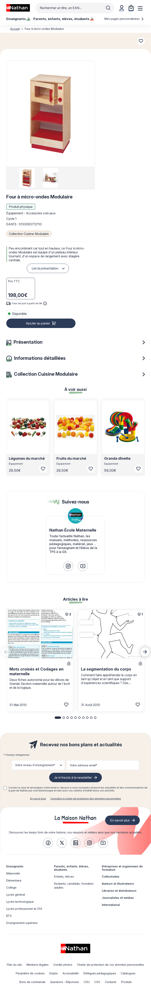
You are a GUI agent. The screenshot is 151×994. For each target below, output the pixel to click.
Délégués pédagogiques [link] (99, 973)
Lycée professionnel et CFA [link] (24, 908)
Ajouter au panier (38, 323)
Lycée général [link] (15, 894)
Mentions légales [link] (38, 964)
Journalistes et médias (118, 897)
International (111, 904)
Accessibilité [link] (71, 973)
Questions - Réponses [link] (64, 982)
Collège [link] (11, 887)
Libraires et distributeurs (119, 890)
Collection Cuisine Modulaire (29, 234)
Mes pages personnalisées (124, 18)
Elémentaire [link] (13, 880)
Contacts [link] (110, 982)
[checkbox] (5, 788)
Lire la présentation (45, 268)
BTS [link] (9, 915)
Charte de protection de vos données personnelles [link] (110, 964)
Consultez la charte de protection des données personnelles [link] (85, 798)
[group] (27, 178)
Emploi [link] (53, 973)
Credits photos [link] (62, 964)
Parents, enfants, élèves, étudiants (71, 868)
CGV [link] (97, 982)
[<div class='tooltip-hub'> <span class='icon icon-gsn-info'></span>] (45, 303)
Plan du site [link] (14, 964)
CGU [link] (87, 982)
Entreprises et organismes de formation (122, 868)
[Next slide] (145, 652)
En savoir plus (38, 798)
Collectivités (110, 876)
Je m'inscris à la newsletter (73, 777)
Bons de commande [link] (32, 982)
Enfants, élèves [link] (64, 876)
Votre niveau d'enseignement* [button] (35, 765)
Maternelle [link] (13, 873)
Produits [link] (126, 982)
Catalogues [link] (128, 973)
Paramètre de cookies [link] (30, 973)
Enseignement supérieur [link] (22, 923)
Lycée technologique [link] (20, 901)
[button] (50, 113)
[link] (68, 566)
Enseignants (14, 866)
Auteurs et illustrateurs (118, 883)
